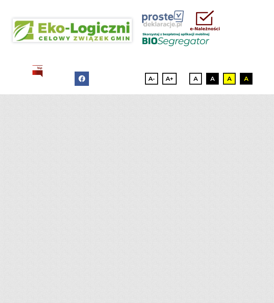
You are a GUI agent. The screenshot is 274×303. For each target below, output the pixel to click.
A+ (169, 78)
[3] (72, 30)
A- (151, 78)
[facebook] (82, 79)
